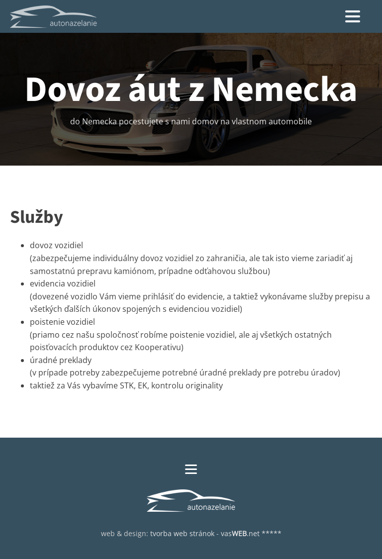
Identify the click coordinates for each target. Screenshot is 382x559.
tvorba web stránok (182, 533)
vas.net (240, 533)
